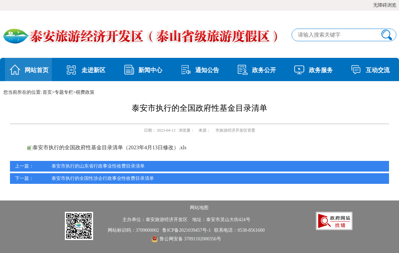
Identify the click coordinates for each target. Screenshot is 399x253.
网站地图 (199, 207)
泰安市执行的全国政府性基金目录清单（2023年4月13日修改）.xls (107, 147)
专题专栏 (64, 92)
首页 (47, 92)
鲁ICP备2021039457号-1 (187, 230)
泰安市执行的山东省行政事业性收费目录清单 (98, 166)
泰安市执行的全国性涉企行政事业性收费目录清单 (103, 178)
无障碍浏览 (384, 5)
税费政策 (85, 92)
